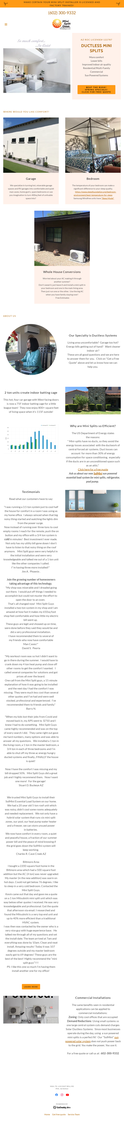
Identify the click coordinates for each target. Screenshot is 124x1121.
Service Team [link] (74, 1114)
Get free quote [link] (59, 1114)
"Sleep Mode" (107, 198)
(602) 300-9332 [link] (62, 12)
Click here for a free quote (93, 469)
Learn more (31, 987)
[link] (62, 24)
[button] (12, 24)
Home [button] (47, 1114)
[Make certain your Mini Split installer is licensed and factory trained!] (62, 4)
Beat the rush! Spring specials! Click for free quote (96, 89)
